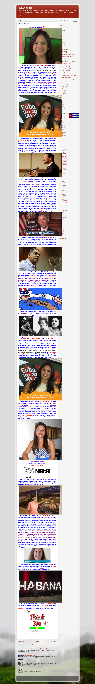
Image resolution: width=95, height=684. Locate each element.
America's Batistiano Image (67, 65)
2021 (62, 40)
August (63, 86)
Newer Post (21, 641)
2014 (62, 104)
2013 (62, 106)
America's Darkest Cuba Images (68, 79)
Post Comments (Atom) (28, 644)
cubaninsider (25, 7)
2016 (62, 101)
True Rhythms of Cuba (66, 59)
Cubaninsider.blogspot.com (65, 27)
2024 (62, 35)
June (63, 90)
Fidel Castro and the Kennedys (29, 668)
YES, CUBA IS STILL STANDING (68, 61)
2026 (62, 32)
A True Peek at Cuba (66, 70)
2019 (62, 44)
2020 (62, 42)
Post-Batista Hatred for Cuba (29, 655)
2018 (62, 46)
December (64, 49)
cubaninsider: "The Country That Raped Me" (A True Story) (32, 648)
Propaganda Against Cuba (67, 72)
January (63, 98)
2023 (62, 37)
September (64, 84)
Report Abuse (63, 238)
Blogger (57, 678)
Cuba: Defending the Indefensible (68, 80)
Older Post (54, 641)
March (63, 95)
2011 (62, 109)
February (64, 97)
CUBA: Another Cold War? (67, 73)
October (63, 83)
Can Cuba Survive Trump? (67, 66)
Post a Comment (23, 636)
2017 (62, 47)
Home (37, 641)
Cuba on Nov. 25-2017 (66, 58)
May (63, 91)
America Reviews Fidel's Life (67, 56)
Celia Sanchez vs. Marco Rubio (68, 54)
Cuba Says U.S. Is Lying (67, 77)
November (64, 51)
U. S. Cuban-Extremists (66, 63)
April (63, 93)
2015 (62, 102)
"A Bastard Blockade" (66, 52)
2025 (62, 33)
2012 (62, 108)
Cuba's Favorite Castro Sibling (29, 662)
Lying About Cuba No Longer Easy (69, 75)
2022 (62, 39)
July (63, 88)
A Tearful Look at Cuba (66, 68)
